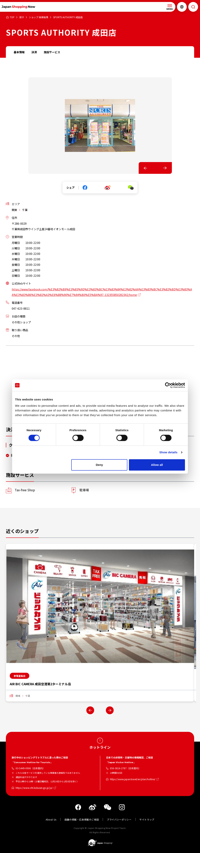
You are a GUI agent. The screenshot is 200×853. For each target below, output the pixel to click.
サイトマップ (146, 819)
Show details (168, 452)
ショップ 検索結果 (38, 17)
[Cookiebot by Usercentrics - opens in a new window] (168, 385)
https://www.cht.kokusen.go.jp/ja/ (34, 787)
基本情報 (19, 52)
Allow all (157, 464)
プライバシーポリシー (119, 819)
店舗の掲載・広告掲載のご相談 (81, 819)
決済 (34, 52)
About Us (51, 819)
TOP (12, 17)
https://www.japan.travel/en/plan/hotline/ (132, 779)
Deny (99, 464)
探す (21, 17)
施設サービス (52, 52)
